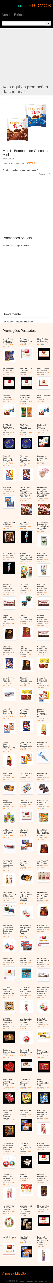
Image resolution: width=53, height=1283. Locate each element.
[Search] (48, 23)
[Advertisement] (26, 56)
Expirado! (30, 163)
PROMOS (39, 6)
